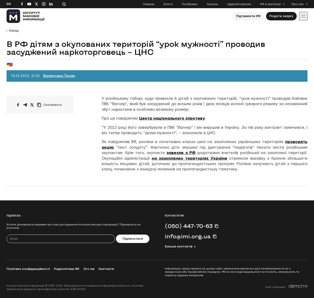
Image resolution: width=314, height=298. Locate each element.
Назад (13, 30)
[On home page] (26, 16)
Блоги (168, 4)
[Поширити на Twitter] (32, 105)
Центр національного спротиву (172, 118)
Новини (148, 4)
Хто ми (88, 269)
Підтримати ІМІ (248, 16)
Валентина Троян (59, 76)
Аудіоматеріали (239, 4)
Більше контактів (178, 246)
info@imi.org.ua (188, 236)
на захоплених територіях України (189, 158)
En (9, 4)
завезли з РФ (180, 153)
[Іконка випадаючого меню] (303, 16)
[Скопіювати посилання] (50, 105)
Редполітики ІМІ (66, 269)
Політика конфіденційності (28, 269)
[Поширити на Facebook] (18, 105)
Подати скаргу (281, 16)
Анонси (212, 4)
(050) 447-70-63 (189, 226)
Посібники (189, 4)
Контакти (106, 269)
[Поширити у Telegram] (25, 105)
